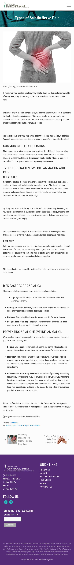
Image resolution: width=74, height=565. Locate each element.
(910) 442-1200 (9, 475)
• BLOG (43, 483)
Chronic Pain (14, 423)
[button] (69, 5)
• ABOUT (43, 473)
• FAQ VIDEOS (45, 480)
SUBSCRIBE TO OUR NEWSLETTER (19, 511)
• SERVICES (45, 470)
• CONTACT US (46, 487)
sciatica (8, 425)
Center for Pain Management (43, 560)
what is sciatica (35, 425)
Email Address (11, 515)
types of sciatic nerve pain (20, 425)
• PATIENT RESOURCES (49, 476)
